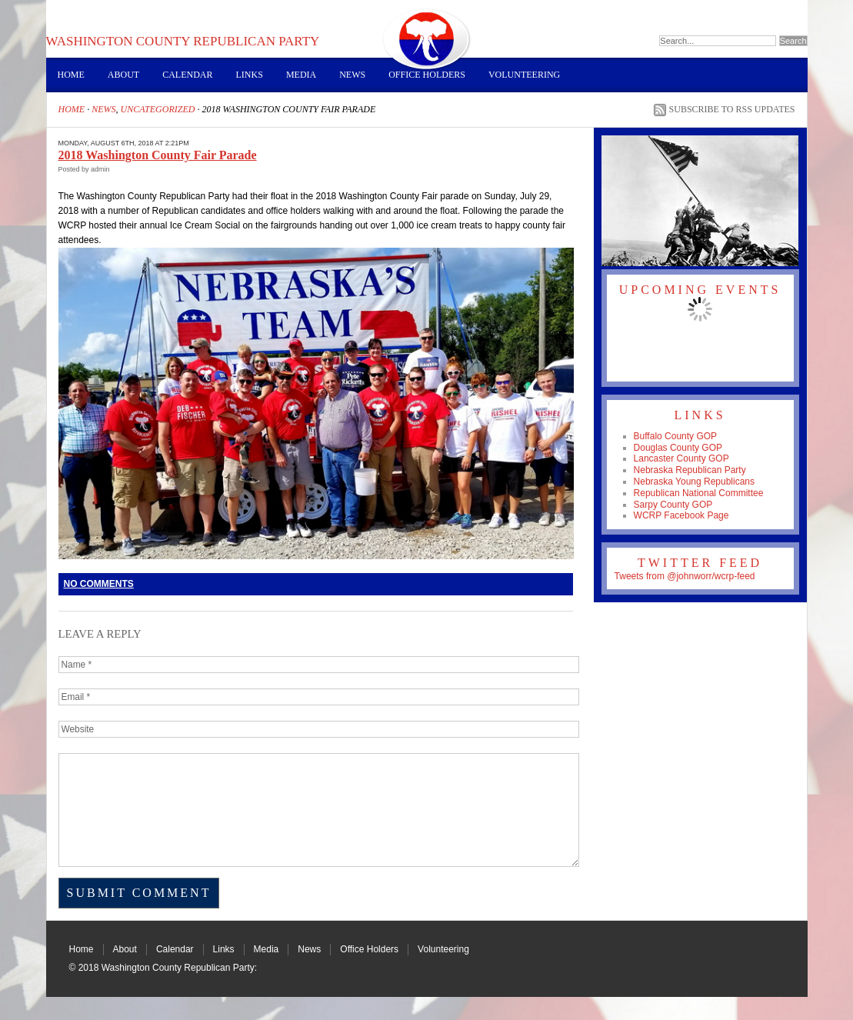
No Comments (99, 583)
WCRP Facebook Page (681, 515)
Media (301, 74)
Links (249, 74)
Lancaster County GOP (681, 458)
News (352, 74)
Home (71, 74)
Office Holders (426, 74)
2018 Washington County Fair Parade (157, 155)
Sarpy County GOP (673, 504)
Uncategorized (158, 109)
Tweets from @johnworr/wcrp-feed (685, 576)
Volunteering (524, 74)
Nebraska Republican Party (690, 470)
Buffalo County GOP (676, 436)
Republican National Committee (699, 493)
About (123, 74)
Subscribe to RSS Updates (732, 109)
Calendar (187, 74)
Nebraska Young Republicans (694, 481)
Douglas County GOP (678, 447)
